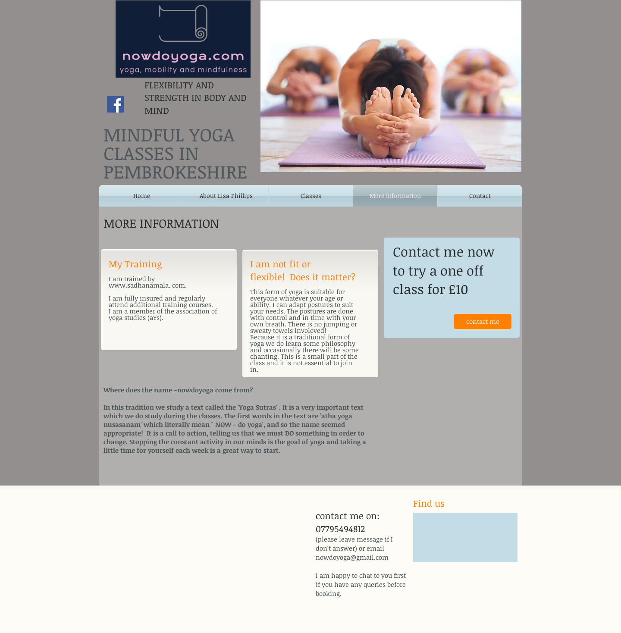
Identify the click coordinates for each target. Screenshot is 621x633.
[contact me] (482, 321)
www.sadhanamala (139, 285)
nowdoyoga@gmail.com (352, 557)
